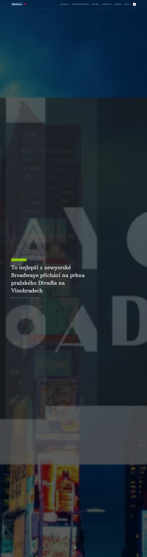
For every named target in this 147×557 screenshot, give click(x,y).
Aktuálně (64, 4)
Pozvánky (95, 4)
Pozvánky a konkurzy (19, 259)
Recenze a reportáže (80, 4)
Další (127, 4)
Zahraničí (118, 4)
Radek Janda (17, 298)
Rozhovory (106, 4)
